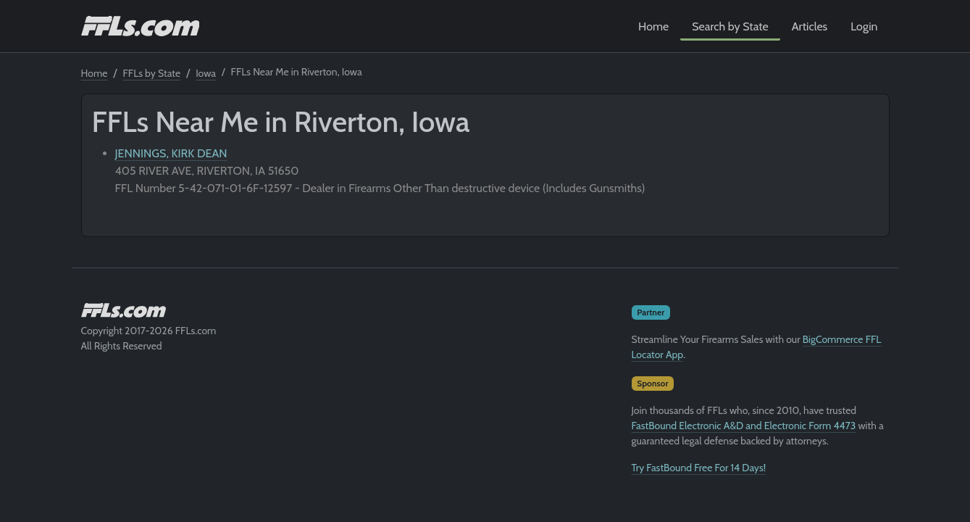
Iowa (206, 73)
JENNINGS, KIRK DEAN (171, 153)
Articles (809, 26)
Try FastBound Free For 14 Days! (699, 467)
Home (653, 26)
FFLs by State (152, 73)
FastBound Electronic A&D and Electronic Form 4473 (744, 425)
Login (863, 26)
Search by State (730, 26)
